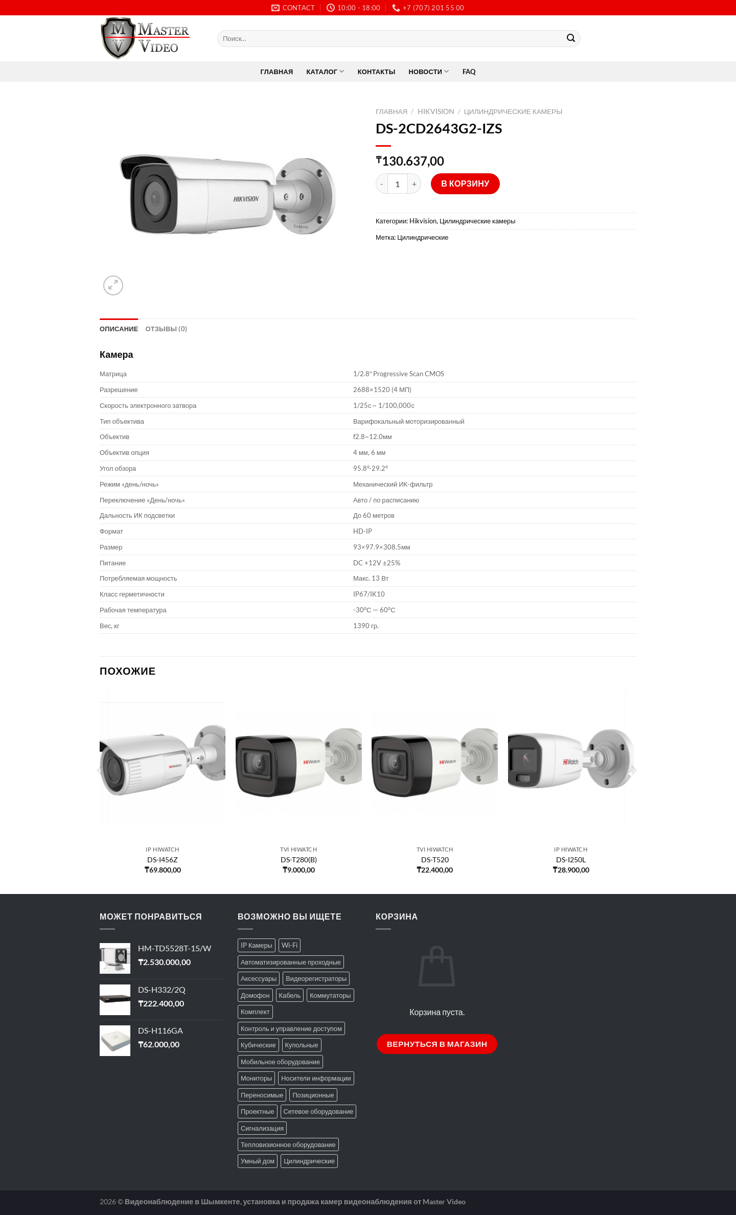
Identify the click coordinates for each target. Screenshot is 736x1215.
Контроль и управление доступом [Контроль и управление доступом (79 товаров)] (291, 1028)
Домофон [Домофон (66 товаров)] (255, 995)
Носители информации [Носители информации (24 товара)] (316, 1078)
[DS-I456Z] (163, 765)
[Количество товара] (397, 183)
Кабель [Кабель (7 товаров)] (290, 995)
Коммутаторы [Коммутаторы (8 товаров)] (330, 995)
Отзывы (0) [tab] (167, 329)
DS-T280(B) (299, 859)
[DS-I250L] (571, 765)
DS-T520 (435, 859)
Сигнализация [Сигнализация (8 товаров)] (262, 1128)
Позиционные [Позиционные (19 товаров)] (313, 1095)
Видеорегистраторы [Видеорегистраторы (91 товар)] (316, 978)
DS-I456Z (162, 859)
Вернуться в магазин (437, 1043)
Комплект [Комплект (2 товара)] (255, 1011)
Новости (428, 71)
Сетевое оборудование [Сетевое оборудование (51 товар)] (319, 1111)
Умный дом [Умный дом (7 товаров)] (257, 1161)
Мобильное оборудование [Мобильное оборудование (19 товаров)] (280, 1062)
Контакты (377, 71)
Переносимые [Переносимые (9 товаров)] (262, 1095)
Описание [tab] (119, 329)
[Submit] (571, 39)
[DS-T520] (435, 765)
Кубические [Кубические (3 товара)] (258, 1045)
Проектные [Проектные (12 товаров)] (257, 1111)
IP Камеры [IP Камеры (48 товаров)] (256, 945)
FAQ (469, 71)
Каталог (325, 71)
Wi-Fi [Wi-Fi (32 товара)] (289, 945)
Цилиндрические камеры (513, 111)
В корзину (465, 183)
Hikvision (436, 111)
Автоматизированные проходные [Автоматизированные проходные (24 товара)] (291, 962)
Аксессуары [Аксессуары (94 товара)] (259, 978)
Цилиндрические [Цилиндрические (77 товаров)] (309, 1161)
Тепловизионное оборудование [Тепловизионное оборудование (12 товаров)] (288, 1144)
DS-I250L (571, 859)
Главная (277, 71)
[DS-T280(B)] (299, 765)
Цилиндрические (422, 237)
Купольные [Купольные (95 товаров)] (301, 1045)
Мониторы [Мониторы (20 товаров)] (256, 1078)
